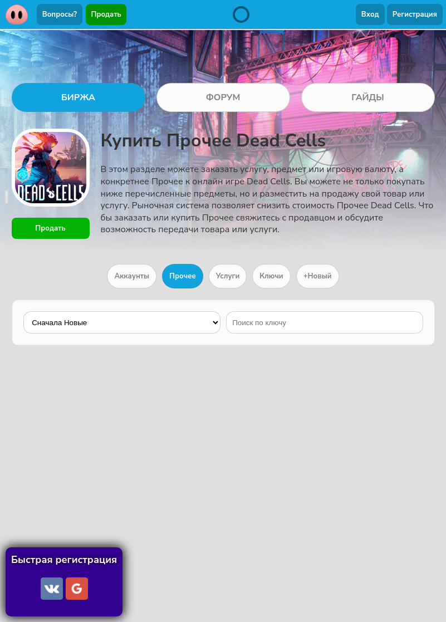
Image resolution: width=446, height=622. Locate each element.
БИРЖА (78, 97)
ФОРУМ (223, 97)
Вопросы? (59, 14)
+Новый (317, 276)
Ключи (271, 276)
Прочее (182, 276)
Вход (370, 14)
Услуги (228, 276)
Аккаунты (131, 276)
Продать (106, 14)
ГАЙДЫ (367, 97)
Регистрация (415, 14)
